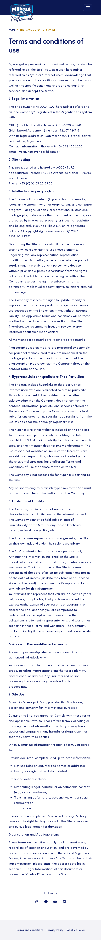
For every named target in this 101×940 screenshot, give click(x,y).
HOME (12, 29)
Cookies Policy (76, 930)
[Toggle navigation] (87, 8)
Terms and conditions (29, 930)
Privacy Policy (54, 930)
